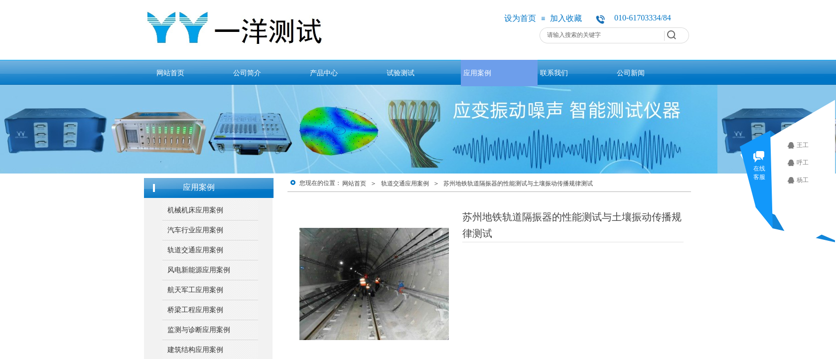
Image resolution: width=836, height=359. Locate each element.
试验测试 (401, 73)
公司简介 (247, 73)
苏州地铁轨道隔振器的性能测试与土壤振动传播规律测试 (518, 183)
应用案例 (477, 73)
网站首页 (170, 73)
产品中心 (324, 73)
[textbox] (601, 34)
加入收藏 (566, 18)
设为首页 (520, 18)
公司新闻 (631, 73)
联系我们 (554, 73)
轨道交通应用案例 (405, 183)
